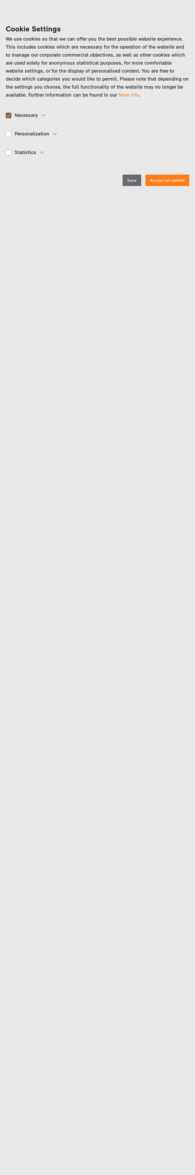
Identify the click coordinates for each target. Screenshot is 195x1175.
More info (129, 95)
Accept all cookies (167, 180)
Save (132, 180)
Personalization (32, 134)
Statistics (25, 152)
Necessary (26, 115)
